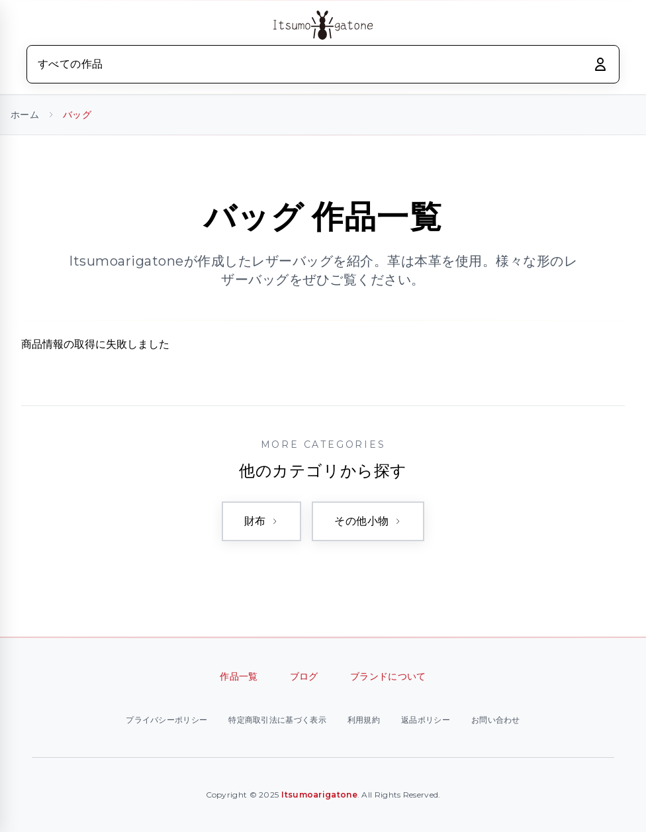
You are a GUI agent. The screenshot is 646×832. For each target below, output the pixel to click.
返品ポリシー (425, 720)
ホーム (25, 115)
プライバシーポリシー (166, 720)
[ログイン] (600, 64)
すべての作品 (70, 64)
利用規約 (363, 720)
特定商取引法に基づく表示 (277, 720)
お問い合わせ (495, 720)
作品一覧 (238, 676)
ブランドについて (388, 676)
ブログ (304, 676)
